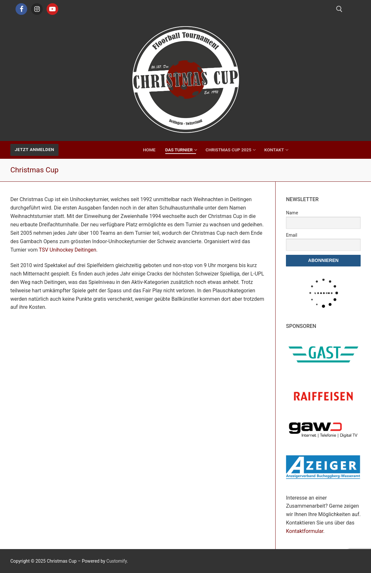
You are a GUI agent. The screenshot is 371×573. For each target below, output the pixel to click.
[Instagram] (37, 9)
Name (292, 212)
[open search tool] (339, 9)
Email (291, 235)
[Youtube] (52, 9)
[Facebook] (21, 9)
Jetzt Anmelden (34, 149)
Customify (116, 561)
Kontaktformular (304, 531)
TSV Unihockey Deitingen (67, 250)
